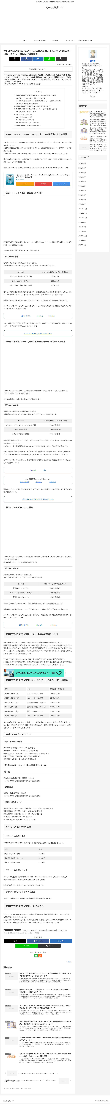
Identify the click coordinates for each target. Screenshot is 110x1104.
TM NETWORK (32, 931)
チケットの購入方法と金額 (24, 115)
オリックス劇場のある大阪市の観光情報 (38, 334)
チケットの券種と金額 (26, 118)
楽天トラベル (26, 317)
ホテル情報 (17, 931)
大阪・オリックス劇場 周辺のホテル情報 (32, 98)
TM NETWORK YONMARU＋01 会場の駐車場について (33, 106)
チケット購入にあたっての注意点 (29, 123)
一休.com (51, 317)
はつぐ (92, 61)
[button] (61, 59)
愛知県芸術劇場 (13, 933)
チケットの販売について (26, 120)
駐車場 (36, 933)
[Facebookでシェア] (26, 59)
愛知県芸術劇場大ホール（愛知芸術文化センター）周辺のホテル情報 (40, 101)
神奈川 (30, 933)
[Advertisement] (55, 25)
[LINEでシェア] (49, 59)
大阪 (65, 931)
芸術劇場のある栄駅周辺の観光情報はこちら (38, 500)
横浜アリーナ (22, 933)
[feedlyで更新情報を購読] (36, 956)
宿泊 (5, 933)
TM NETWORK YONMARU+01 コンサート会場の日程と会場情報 (36, 109)
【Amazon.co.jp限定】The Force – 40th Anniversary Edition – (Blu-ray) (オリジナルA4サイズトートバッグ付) (43, 177)
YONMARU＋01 (41, 931)
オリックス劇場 (52, 931)
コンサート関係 (8, 931)
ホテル (59, 931)
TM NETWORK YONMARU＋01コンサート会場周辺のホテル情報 (36, 95)
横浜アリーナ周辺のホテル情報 (28, 104)
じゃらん (40, 317)
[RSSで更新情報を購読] (40, 956)
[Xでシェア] (14, 59)
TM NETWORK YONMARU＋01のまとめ (28, 126)
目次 (35, 91)
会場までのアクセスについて (28, 112)
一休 (44, 471)
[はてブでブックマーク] (37, 59)
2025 (24, 931)
